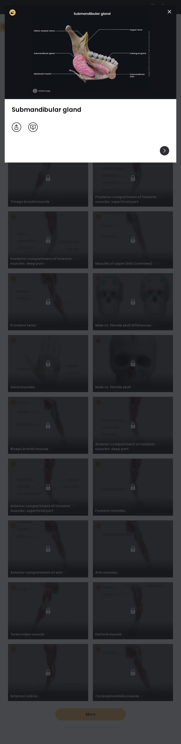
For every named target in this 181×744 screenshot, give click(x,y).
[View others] (164, 150)
